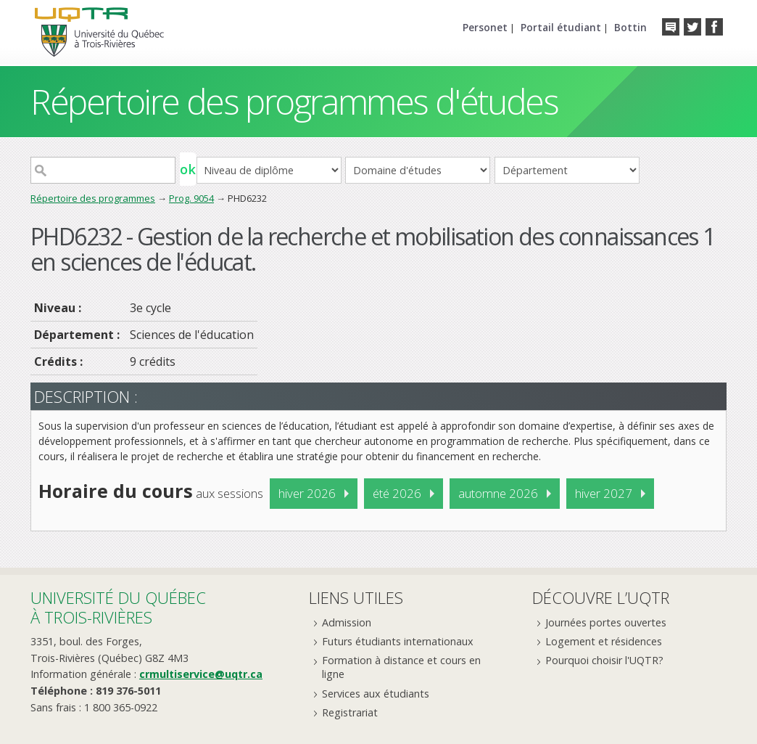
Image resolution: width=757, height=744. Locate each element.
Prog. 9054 (191, 198)
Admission (346, 622)
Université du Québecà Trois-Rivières (118, 607)
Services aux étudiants (375, 693)
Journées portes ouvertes (605, 622)
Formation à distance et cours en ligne (401, 667)
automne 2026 (498, 493)
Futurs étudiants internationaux (397, 641)
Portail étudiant (561, 27)
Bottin (630, 27)
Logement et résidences (603, 641)
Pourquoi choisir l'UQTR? (604, 660)
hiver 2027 (603, 493)
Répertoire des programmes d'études (294, 101)
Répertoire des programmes (92, 198)
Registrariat (350, 712)
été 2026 (397, 493)
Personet (485, 27)
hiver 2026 (307, 493)
